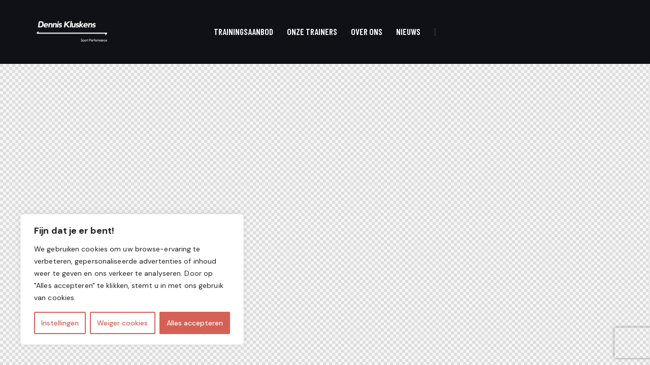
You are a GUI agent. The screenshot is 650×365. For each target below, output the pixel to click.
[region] (132, 279)
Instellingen (60, 322)
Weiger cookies (122, 322)
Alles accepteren (195, 322)
